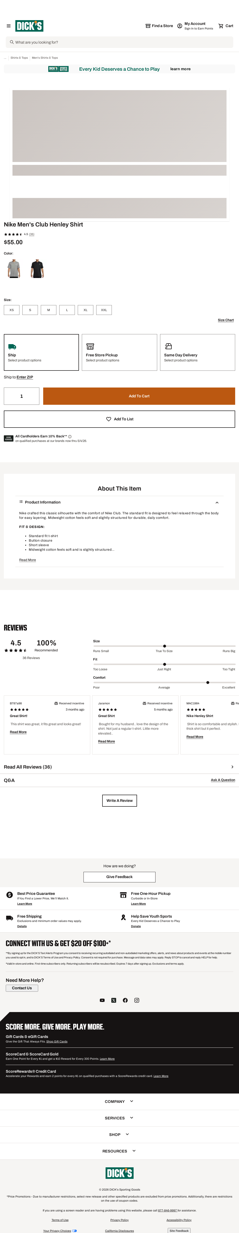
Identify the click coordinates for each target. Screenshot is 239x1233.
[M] (48, 310)
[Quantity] (21, 396)
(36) (31, 234)
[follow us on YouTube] (102, 1000)
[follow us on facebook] (125, 1000)
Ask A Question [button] (223, 780)
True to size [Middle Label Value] (164, 651)
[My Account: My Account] (195, 26)
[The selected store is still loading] (159, 26)
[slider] (165, 646)
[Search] (123, 42)
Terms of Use (60, 1220)
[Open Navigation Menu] (8, 26)
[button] (25, 377)
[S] (30, 310)
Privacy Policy (119, 1220)
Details (22, 926)
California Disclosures (119, 1231)
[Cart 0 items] (226, 26)
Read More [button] (27, 560)
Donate (136, 926)
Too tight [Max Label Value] (228, 669)
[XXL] (104, 310)
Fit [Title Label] (95, 659)
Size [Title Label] (96, 641)
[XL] (85, 310)
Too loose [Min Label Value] (100, 669)
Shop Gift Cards (56, 1041)
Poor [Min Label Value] (96, 687)
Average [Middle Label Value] (164, 687)
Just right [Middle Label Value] (164, 669)
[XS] (11, 310)
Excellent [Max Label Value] (228, 687)
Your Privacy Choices (57, 1231)
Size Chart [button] (226, 320)
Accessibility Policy (179, 1220)
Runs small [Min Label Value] (101, 651)
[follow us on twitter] (114, 1000)
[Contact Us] (22, 988)
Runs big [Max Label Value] (229, 651)
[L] (67, 310)
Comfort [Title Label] (99, 677)
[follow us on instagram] (137, 1000)
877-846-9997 (168, 1210)
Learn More (180, 69)
